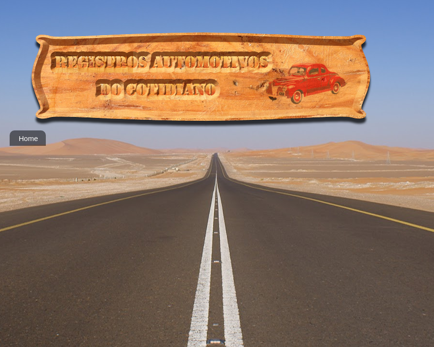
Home (28, 138)
